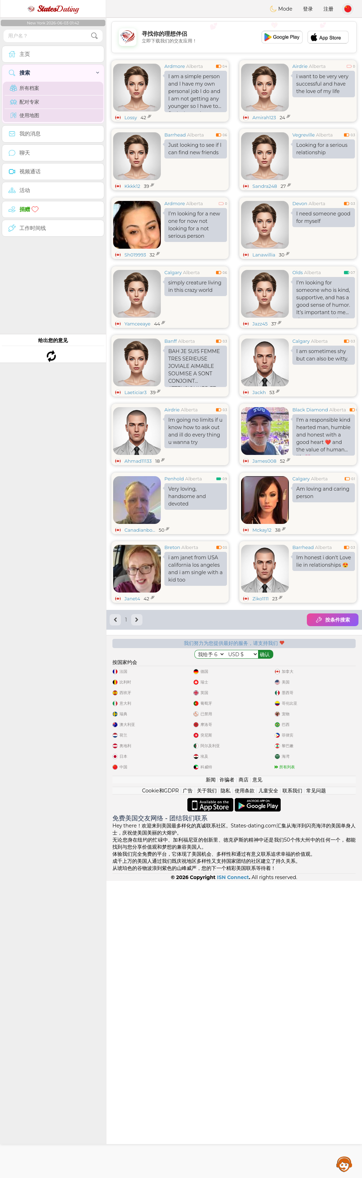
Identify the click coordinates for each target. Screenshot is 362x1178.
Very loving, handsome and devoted (187, 605)
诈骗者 (227, 1077)
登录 (308, 9)
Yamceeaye (137, 378)
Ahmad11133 (138, 515)
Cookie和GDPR (160, 1088)
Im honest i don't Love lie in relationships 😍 (323, 670)
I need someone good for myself (323, 217)
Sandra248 (264, 186)
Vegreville (303, 135)
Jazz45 (260, 378)
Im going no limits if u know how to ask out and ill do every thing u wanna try (195, 485)
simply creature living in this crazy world (194, 341)
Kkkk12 (132, 186)
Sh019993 (135, 255)
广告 (188, 1088)
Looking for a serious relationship (322, 149)
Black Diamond (310, 464)
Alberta (194, 66)
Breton (172, 656)
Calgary (173, 327)
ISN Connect (233, 1174)
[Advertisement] (234, 37)
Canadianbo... (139, 639)
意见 (257, 1077)
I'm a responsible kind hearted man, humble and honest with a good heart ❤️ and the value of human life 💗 (323, 490)
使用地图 (24, 115)
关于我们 (207, 1088)
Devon (299, 203)
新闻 (211, 1077)
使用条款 (245, 1088)
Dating (53, 9)
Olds (297, 327)
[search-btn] (94, 36)
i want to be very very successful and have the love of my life (322, 83)
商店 (244, 1077)
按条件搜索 (332, 728)
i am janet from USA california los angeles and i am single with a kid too (195, 677)
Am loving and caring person (322, 601)
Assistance (344, 1164)
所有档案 (24, 88)
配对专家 (24, 101)
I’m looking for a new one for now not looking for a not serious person (194, 224)
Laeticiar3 (135, 447)
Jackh (259, 447)
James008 (264, 515)
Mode (281, 8)
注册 (328, 9)
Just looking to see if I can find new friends (194, 149)
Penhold (174, 587)
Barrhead (175, 135)
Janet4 (132, 707)
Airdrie (300, 66)
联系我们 (292, 1088)
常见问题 (316, 1088)
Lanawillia (263, 255)
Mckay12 (262, 639)
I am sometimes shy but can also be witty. (322, 409)
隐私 (225, 1088)
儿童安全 (268, 1088)
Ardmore (174, 66)
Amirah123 (264, 117)
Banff (170, 395)
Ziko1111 (260, 707)
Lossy (130, 117)
